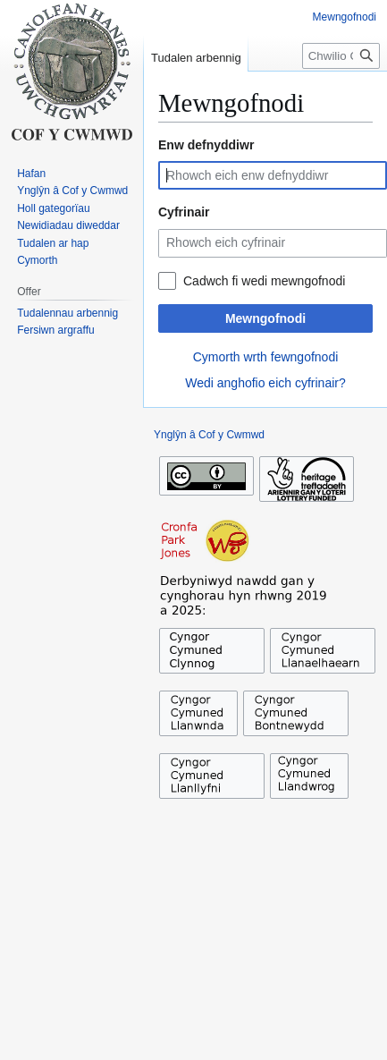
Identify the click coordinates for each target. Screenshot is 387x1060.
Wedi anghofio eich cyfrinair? (265, 383)
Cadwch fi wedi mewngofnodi (264, 281)
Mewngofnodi (265, 318)
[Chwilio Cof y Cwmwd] (341, 56)
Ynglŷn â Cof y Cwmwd (209, 434)
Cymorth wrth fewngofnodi (266, 357)
